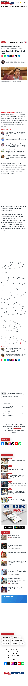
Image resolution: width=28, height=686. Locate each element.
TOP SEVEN (5, 532)
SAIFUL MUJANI (6, 643)
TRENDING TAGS (7, 634)
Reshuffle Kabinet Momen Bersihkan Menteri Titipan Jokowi (15, 589)
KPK (22, 643)
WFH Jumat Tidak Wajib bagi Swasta (16, 461)
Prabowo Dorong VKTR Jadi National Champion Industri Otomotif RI (16, 493)
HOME (2, 6)
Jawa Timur (22, 681)
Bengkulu (22, 677)
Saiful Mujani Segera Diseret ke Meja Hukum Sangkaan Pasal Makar (17, 563)
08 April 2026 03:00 (15, 548)
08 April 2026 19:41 (15, 556)
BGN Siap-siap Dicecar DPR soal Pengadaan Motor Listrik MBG (17, 477)
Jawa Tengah (14, 681)
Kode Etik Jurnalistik (14, 656)
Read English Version (16, 42)
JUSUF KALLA (6, 640)
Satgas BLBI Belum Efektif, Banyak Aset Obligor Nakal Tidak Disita (16, 354)
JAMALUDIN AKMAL (16, 61)
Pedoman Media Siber (14, 652)
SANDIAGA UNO (19, 393)
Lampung (17, 679)
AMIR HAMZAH (17, 637)
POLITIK (12, 6)
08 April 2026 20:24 (15, 566)
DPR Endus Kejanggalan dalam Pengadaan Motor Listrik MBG (14, 406)
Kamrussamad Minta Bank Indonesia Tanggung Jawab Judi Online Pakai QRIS (15, 350)
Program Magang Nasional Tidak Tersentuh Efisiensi (16, 468)
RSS (14, 660)
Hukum (9, 566)
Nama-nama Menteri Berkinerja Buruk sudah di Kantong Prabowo (17, 545)
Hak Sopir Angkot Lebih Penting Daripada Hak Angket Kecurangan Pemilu (16, 157)
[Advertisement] (14, 25)
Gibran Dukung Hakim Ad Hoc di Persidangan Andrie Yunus (17, 484)
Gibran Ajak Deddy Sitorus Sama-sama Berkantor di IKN (16, 500)
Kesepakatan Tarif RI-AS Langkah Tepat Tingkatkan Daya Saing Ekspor (16, 133)
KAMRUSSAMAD (11, 393)
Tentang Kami (10, 650)
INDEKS (7, 6)
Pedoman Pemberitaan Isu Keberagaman (14, 658)
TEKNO (22, 6)
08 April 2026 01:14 (15, 592)
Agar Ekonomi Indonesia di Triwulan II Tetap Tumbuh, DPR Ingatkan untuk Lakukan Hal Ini (15, 151)
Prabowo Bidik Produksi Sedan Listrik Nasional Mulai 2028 (13, 414)
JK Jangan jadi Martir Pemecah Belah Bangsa (17, 553)
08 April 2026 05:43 (15, 537)
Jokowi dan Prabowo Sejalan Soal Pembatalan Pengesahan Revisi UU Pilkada (16, 139)
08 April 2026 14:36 (15, 583)
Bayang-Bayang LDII (13, 535)
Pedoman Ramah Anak (14, 654)
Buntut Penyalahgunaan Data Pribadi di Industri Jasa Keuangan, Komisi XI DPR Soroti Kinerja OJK (16, 145)
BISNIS (17, 6)
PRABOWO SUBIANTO (7, 396)
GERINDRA (15, 396)
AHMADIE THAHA (7, 637)
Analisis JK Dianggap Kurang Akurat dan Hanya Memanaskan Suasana (17, 571)
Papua (14, 683)
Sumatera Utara (13, 677)
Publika (9, 537)
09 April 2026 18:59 (15, 574)
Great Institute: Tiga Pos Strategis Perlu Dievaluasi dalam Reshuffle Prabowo (17, 580)
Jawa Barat (5, 681)
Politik (3, 42)
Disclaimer (19, 650)
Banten (23, 679)
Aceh (4, 677)
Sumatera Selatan (7, 679)
